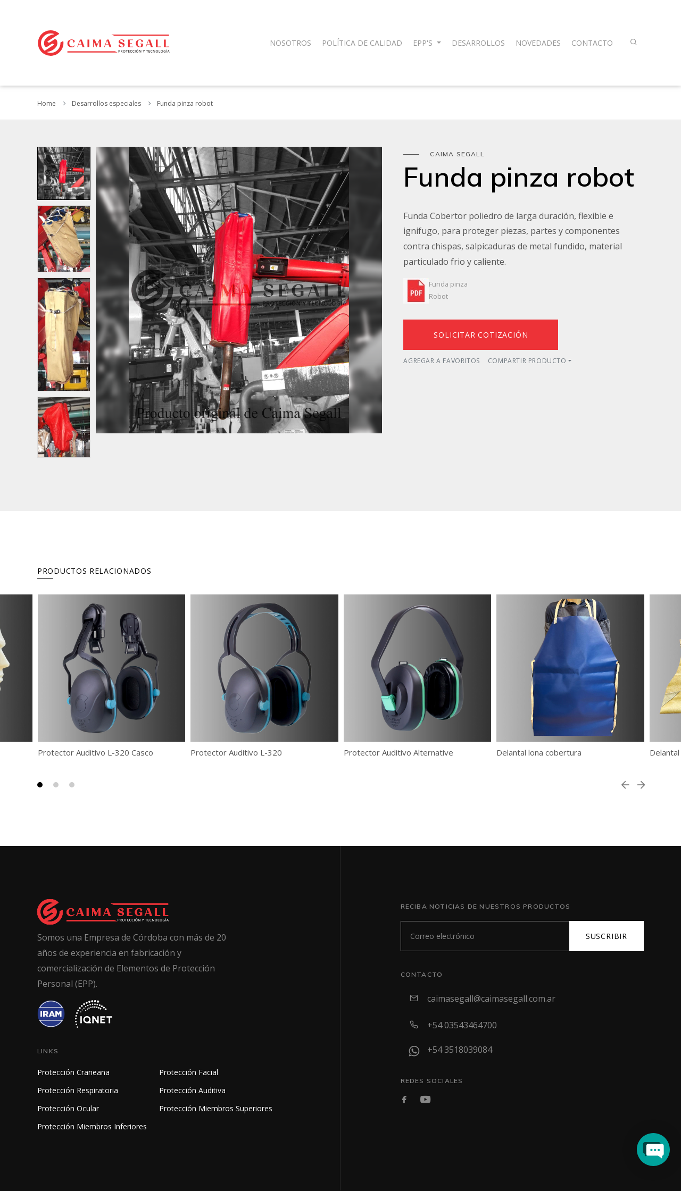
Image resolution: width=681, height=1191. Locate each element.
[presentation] (625, 785)
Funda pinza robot (185, 103)
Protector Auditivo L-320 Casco (95, 752)
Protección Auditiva (192, 1090)
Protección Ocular (68, 1108)
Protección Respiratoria (77, 1090)
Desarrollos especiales (106, 103)
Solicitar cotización (481, 335)
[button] (40, 785)
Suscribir (606, 936)
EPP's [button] (424, 43)
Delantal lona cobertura (539, 752)
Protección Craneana (73, 1072)
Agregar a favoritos (441, 360)
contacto (592, 43)
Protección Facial (188, 1072)
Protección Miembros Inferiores (92, 1126)
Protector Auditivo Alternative (398, 752)
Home (46, 103)
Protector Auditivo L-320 (236, 752)
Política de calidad (362, 43)
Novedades (538, 43)
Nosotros (290, 43)
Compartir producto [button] (527, 360)
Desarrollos (478, 43)
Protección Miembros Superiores (215, 1108)
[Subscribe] (485, 936)
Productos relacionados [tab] (94, 571)
